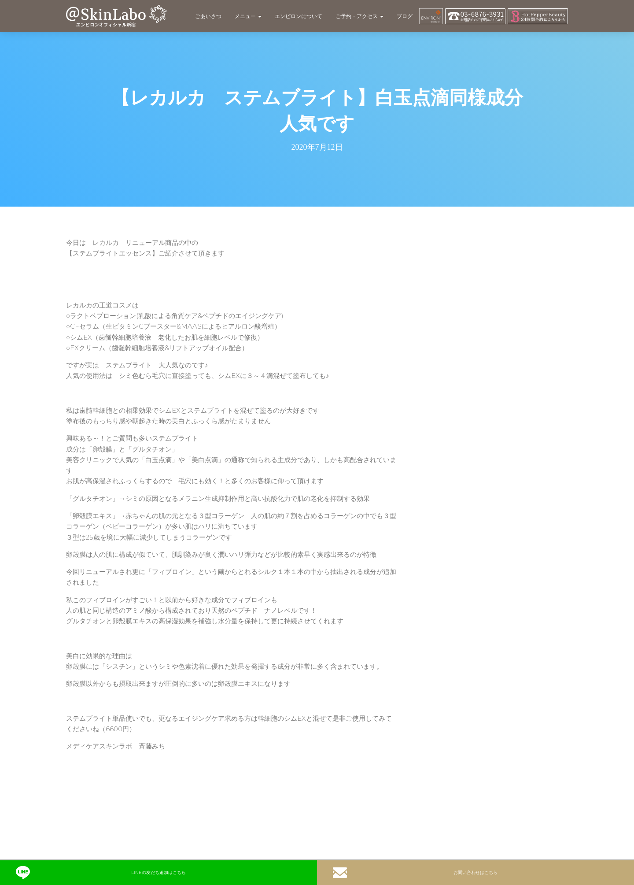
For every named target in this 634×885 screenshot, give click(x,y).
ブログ (405, 16)
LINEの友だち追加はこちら (101, 872)
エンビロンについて (298, 16)
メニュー (248, 16)
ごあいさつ (208, 16)
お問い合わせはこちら (415, 872)
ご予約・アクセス (359, 16)
